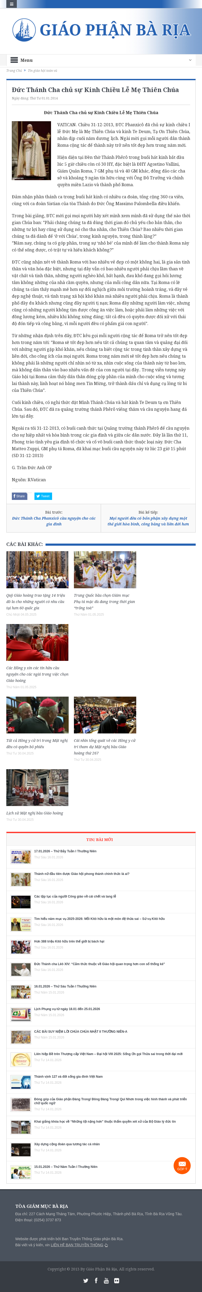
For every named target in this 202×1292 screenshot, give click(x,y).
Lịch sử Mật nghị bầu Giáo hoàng (34, 812)
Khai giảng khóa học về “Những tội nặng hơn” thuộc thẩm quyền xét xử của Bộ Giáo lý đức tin (105, 1121)
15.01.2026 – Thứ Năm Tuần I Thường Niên (66, 1167)
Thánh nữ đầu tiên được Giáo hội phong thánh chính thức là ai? (81, 874)
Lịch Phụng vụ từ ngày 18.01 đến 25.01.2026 (67, 1009)
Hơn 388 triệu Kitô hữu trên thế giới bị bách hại (69, 941)
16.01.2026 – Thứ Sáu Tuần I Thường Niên (65, 986)
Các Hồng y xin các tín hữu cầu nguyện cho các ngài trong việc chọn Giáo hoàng (37, 674)
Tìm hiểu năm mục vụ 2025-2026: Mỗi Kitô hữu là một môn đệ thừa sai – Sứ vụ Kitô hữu (99, 919)
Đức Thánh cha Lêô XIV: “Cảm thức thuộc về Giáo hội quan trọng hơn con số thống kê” (99, 964)
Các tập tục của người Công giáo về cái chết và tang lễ (75, 896)
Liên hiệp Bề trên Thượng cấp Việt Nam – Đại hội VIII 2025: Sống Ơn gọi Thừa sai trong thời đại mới (108, 1054)
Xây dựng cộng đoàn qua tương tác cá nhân (67, 1144)
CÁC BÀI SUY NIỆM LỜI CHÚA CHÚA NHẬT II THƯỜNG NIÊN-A (80, 1031)
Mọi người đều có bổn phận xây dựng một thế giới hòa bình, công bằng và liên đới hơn (148, 521)
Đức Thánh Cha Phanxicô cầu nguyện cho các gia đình (53, 521)
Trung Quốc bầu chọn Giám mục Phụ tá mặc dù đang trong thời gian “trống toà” (104, 601)
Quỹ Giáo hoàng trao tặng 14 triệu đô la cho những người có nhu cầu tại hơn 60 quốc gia (35, 601)
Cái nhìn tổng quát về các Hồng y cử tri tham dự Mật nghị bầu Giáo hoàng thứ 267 (104, 747)
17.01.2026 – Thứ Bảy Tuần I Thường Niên (65, 851)
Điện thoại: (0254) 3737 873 (38, 1220)
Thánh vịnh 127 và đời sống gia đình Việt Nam (68, 1076)
